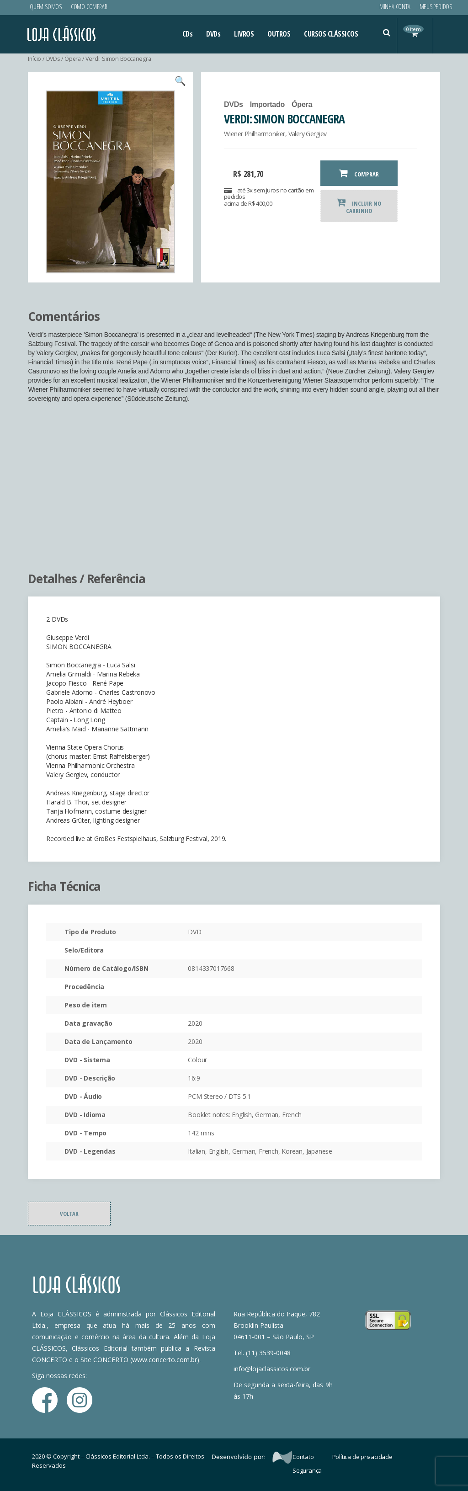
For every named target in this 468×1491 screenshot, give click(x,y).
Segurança (307, 1470)
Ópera (73, 59)
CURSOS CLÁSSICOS (331, 34)
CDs (187, 34)
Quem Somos (46, 6)
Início (35, 59)
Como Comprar (89, 6)
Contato (303, 1457)
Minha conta (394, 6)
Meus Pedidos (436, 6)
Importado (267, 104)
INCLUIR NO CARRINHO (359, 206)
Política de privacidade (362, 1457)
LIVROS (244, 34)
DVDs (213, 34)
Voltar (69, 1213)
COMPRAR (359, 173)
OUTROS (278, 34)
